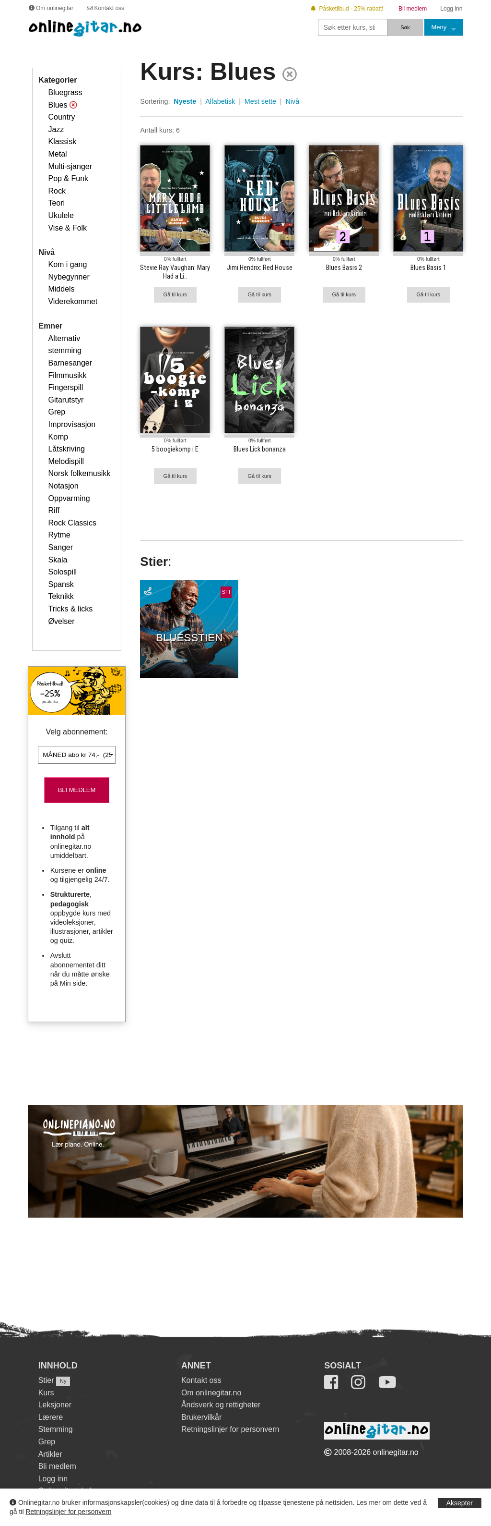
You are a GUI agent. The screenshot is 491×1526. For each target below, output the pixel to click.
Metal (57, 154)
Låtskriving (66, 449)
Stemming (55, 1429)
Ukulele (60, 215)
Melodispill (66, 461)
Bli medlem (57, 1466)
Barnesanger (70, 363)
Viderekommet (72, 301)
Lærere (50, 1417)
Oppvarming (69, 498)
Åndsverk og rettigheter (220, 1405)
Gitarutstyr (65, 400)
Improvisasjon (71, 424)
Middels (61, 289)
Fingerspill (65, 387)
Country (61, 117)
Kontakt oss (201, 1380)
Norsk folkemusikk (79, 473)
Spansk (60, 584)
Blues (57, 105)
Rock (56, 191)
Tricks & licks (70, 609)
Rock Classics (72, 523)
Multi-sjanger (70, 166)
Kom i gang (67, 264)
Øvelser (61, 621)
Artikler (50, 1454)
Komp (58, 437)
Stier (46, 1380)
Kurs (46, 1393)
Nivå (293, 101)
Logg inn (53, 1479)
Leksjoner (54, 1405)
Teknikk (60, 596)
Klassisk (62, 141)
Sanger (60, 547)
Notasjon (63, 486)
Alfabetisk (220, 101)
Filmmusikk (67, 375)
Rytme (59, 535)
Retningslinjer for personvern (68, 1511)
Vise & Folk (67, 228)
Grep (56, 412)
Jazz (56, 129)
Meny (439, 27)
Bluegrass (65, 92)
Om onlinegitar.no (211, 1393)
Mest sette (260, 101)
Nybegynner (68, 277)
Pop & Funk (68, 178)
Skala (57, 560)
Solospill (62, 572)
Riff (53, 510)
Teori (56, 203)
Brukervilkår (201, 1417)
